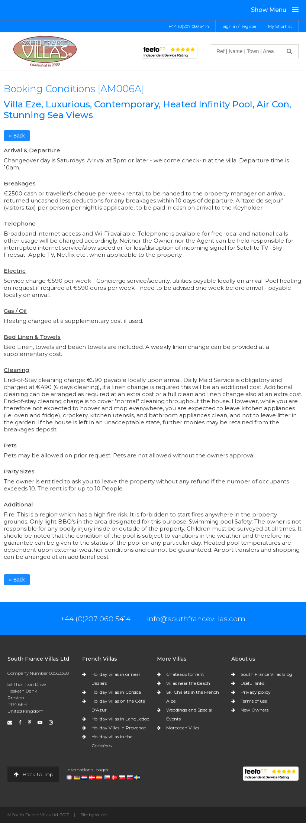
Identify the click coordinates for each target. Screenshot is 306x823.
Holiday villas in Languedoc (120, 719)
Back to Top (33, 774)
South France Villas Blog (266, 674)
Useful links (252, 683)
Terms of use (254, 701)
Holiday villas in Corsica (116, 692)
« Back (17, 136)
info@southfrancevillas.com (196, 618)
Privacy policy (256, 692)
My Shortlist (280, 26)
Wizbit (101, 814)
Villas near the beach (188, 683)
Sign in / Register (239, 26)
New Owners (254, 710)
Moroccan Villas (182, 727)
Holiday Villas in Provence (118, 727)
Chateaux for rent (185, 674)
